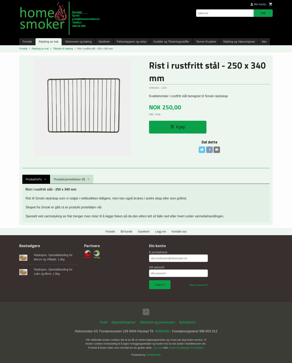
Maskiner (104, 41)
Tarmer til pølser (206, 41)
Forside (27, 41)
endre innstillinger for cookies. (186, 347)
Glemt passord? (198, 285)
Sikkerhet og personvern (157, 322)
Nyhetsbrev (187, 322)
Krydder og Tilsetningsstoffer (171, 41)
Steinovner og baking (78, 41)
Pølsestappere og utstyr (132, 41)
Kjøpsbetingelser (124, 322)
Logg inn (160, 231)
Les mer (158, 347)
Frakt (103, 322)
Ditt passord (156, 267)
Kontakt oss (179, 231)
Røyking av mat (48, 41)
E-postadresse (158, 252)
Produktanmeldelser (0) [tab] (69, 179)
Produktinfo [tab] (34, 179)
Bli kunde (126, 231)
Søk (263, 13)
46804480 (162, 331)
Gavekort (143, 231)
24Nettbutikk (153, 354)
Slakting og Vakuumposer (239, 41)
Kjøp (177, 126)
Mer (264, 41)
